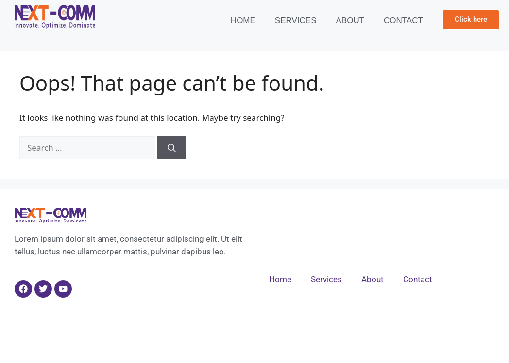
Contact (403, 20)
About (350, 20)
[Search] (171, 147)
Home (243, 20)
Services (296, 20)
